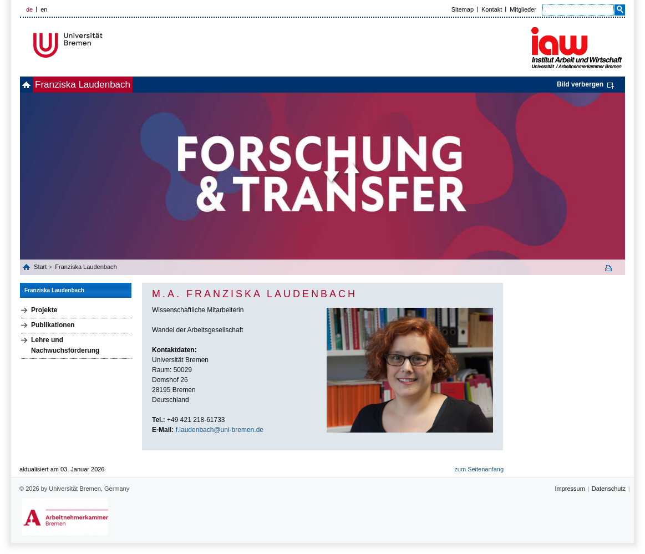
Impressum (570, 488)
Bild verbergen (580, 84)
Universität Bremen (104, 45)
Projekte (44, 310)
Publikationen (53, 325)
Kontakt (491, 9)
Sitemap (462, 9)
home (32, 85)
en (43, 9)
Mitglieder (523, 9)
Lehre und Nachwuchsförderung (65, 345)
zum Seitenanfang (479, 469)
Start (41, 266)
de (29, 9)
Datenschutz (609, 488)
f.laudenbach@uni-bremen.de (219, 430)
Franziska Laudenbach (101, 84)
